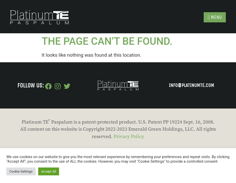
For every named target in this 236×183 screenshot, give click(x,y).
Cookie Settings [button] (21, 171)
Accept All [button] (48, 171)
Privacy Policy (129, 137)
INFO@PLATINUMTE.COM (191, 85)
